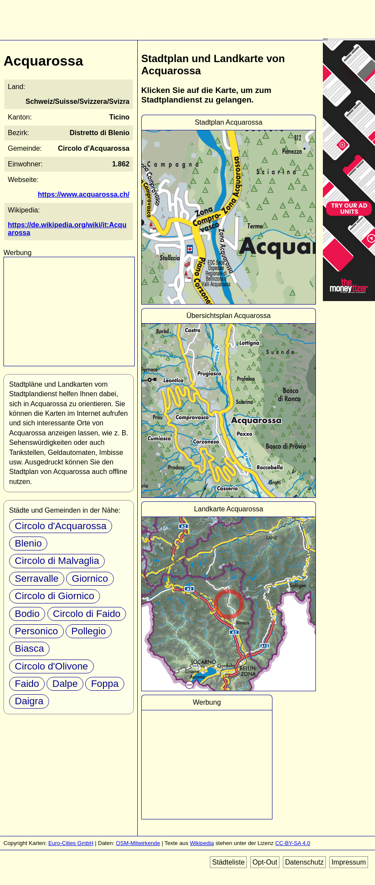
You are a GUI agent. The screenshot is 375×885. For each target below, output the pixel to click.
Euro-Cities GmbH (70, 843)
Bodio (27, 613)
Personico (36, 631)
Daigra (29, 701)
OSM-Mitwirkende (138, 843)
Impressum (349, 862)
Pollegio (88, 631)
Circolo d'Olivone (51, 666)
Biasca (29, 648)
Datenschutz (304, 862)
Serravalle (37, 578)
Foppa (105, 683)
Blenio (28, 543)
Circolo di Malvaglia (57, 560)
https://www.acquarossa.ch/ (83, 194)
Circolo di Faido (87, 613)
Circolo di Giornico (54, 595)
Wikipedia (202, 843)
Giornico (90, 578)
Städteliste (228, 862)
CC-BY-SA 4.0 (292, 843)
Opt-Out (264, 862)
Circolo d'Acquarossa (60, 525)
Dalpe (65, 683)
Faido (27, 683)
